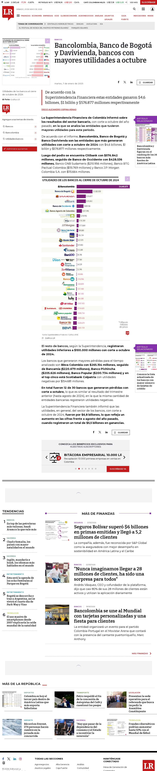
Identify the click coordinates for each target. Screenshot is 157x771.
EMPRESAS (48, 16)
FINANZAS (26, 16)
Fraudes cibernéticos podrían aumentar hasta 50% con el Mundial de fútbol (142, 728)
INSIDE (150, 16)
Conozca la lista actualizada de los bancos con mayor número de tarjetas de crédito (146, 381)
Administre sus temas (15, 149)
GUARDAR (146, 82)
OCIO (56, 16)
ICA (101, 24)
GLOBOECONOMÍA (68, 16)
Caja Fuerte (61, 768)
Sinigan (79, 24)
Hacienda (11, 538)
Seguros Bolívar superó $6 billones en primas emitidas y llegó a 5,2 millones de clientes (111, 532)
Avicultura (91, 24)
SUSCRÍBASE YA (118, 469)
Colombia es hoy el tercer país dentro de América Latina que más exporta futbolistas (37, 702)
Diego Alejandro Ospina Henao (59, 109)
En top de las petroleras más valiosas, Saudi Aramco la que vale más (21, 526)
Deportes (29, 693)
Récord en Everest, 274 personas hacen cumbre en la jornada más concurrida (36, 730)
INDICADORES (140, 16)
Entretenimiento (15, 574)
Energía (10, 520)
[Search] (134, 9)
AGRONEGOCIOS (86, 16)
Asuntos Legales (43, 768)
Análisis (80, 764)
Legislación (134, 693)
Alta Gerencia (62, 764)
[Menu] (18, 15)
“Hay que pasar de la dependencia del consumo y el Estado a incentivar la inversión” (88, 730)
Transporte (82, 693)
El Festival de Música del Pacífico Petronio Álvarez (43, 28)
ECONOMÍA (37, 16)
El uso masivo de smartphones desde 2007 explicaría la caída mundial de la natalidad (21, 621)
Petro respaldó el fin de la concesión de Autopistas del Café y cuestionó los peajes (89, 701)
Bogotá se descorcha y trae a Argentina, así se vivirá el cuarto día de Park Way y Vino (21, 600)
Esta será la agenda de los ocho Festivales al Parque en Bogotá (20, 580)
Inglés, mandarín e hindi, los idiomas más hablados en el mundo (20, 562)
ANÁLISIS (99, 16)
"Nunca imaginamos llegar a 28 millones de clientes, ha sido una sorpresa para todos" (109, 574)
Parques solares (79, 28)
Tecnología (13, 613)
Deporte (28, 720)
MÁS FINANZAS (140, 653)
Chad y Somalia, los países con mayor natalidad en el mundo (20, 544)
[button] (46, 458)
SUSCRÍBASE (148, 2)
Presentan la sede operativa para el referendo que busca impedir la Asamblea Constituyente (141, 704)
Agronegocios (42, 764)
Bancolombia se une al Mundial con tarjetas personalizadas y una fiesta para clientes (110, 616)
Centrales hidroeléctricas (60, 24)
